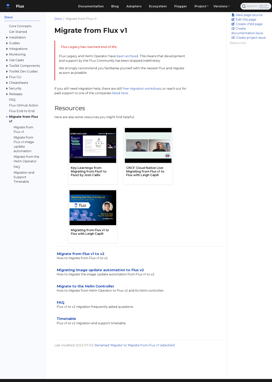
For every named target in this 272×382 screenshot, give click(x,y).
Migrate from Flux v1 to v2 (80, 254)
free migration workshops (142, 88)
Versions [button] (220, 6)
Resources (238, 43)
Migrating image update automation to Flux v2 (100, 270)
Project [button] (200, 6)
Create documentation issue (247, 31)
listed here (120, 93)
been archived (127, 56)
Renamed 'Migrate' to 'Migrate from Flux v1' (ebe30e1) (134, 345)
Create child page (247, 24)
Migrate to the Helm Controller (85, 286)
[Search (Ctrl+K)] (255, 6)
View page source (247, 15)
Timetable (66, 319)
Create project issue (248, 37)
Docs (58, 19)
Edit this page (243, 19)
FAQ (60, 302)
